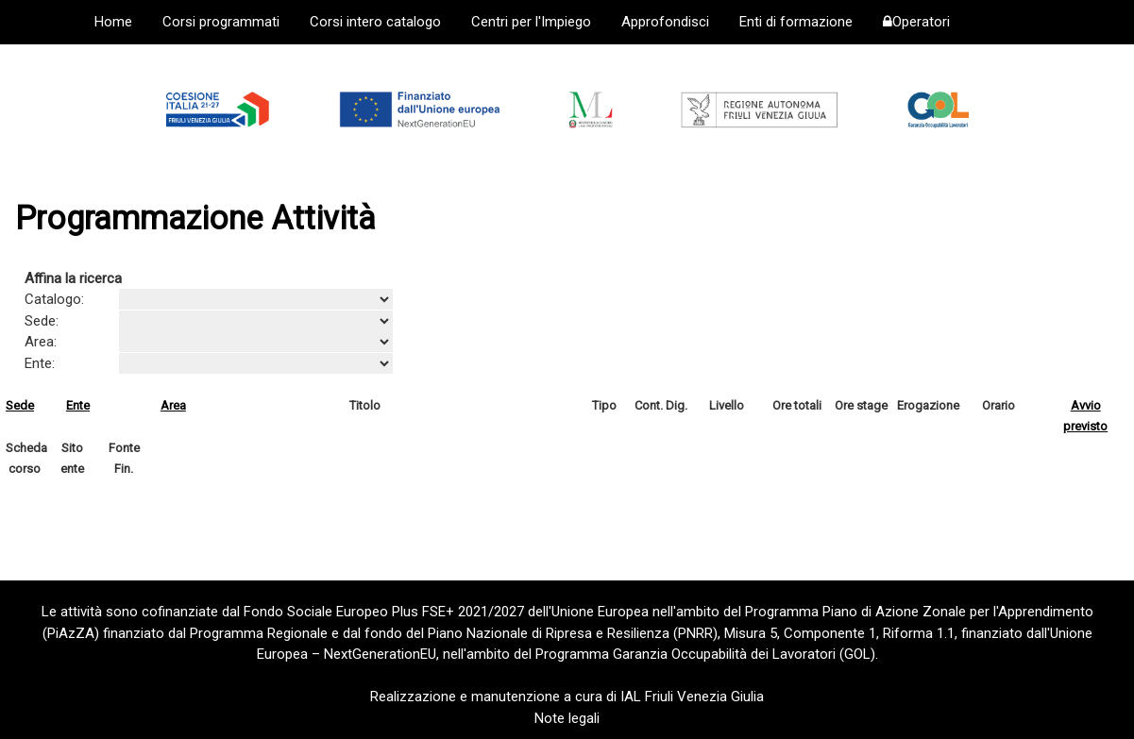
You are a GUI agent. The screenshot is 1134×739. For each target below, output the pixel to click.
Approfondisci (665, 21)
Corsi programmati (220, 21)
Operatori (916, 21)
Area (173, 405)
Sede (20, 405)
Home (113, 21)
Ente (78, 405)
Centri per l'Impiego (531, 21)
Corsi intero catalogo (375, 21)
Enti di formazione (796, 21)
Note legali (567, 718)
